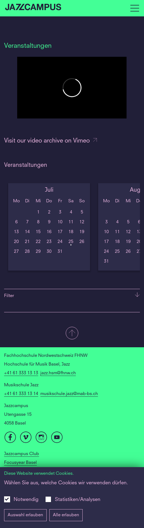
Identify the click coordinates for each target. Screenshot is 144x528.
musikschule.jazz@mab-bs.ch (69, 394)
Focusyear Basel (20, 463)
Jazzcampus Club (21, 454)
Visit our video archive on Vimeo (51, 141)
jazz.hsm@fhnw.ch (58, 373)
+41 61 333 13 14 (21, 394)
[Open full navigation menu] (134, 8)
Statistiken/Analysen (77, 499)
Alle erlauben (66, 515)
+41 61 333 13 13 (21, 373)
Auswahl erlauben (25, 515)
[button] (72, 333)
